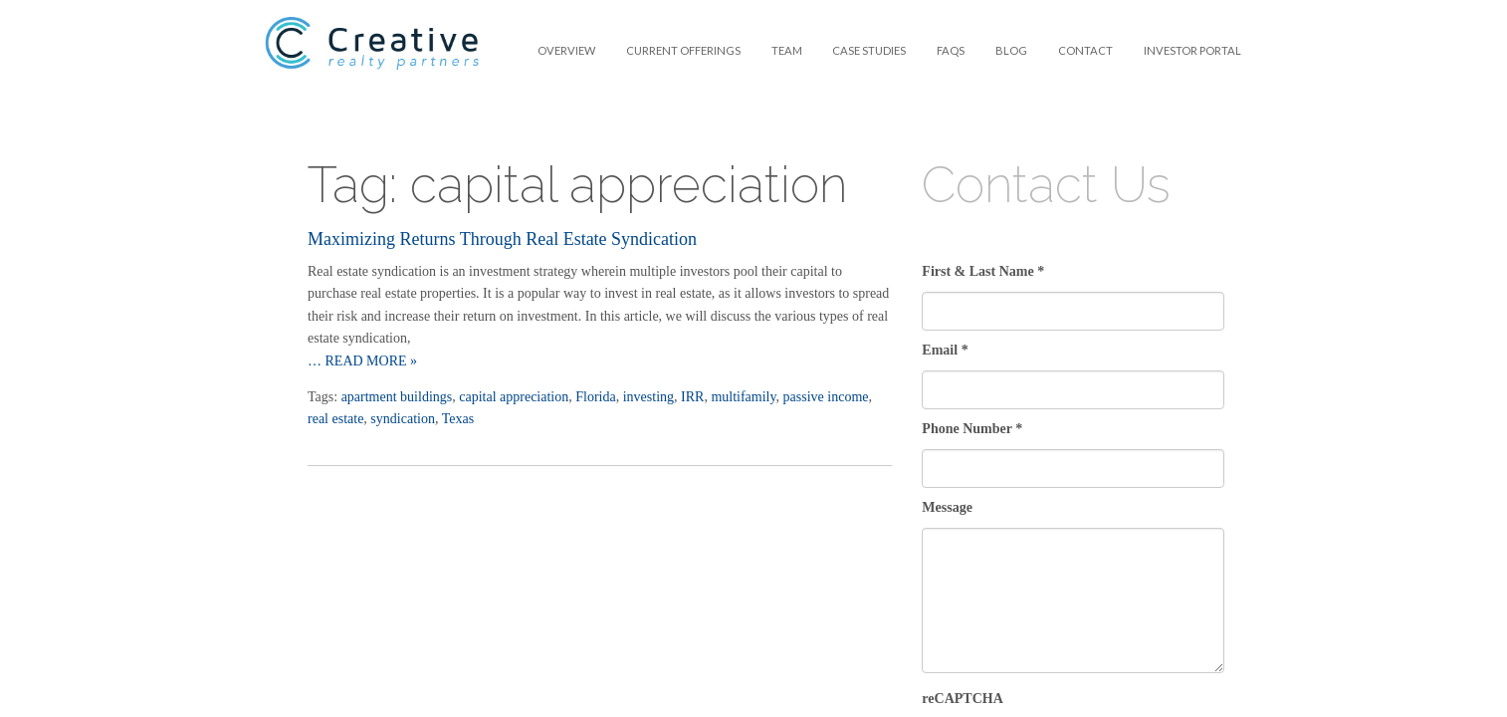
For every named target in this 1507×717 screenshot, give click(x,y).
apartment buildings (397, 396)
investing (648, 396)
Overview (566, 50)
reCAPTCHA (962, 698)
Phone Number (972, 428)
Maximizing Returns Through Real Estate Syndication (502, 239)
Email (945, 350)
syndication (402, 418)
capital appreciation (513, 396)
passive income (826, 396)
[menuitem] (567, 50)
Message (947, 507)
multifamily (743, 396)
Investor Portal (1192, 50)
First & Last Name (983, 271)
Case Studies (869, 50)
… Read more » (362, 361)
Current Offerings (683, 50)
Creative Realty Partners (372, 56)
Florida (595, 396)
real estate (335, 418)
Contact (1085, 50)
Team (786, 50)
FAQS (951, 50)
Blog (1011, 50)
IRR (692, 396)
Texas (458, 418)
